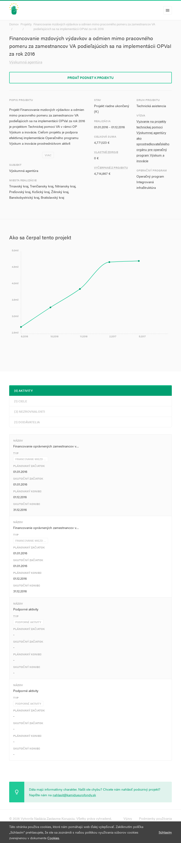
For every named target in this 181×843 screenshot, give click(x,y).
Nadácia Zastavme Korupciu (54, 818)
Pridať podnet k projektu (90, 77)
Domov (14, 24)
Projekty (26, 24)
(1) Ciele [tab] (20, 401)
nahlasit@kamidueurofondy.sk (74, 794)
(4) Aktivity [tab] (23, 390)
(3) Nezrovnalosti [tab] (29, 411)
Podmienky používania (155, 818)
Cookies (53, 837)
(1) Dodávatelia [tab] (27, 422)
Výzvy (127, 818)
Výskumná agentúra (25, 62)
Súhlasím (165, 832)
